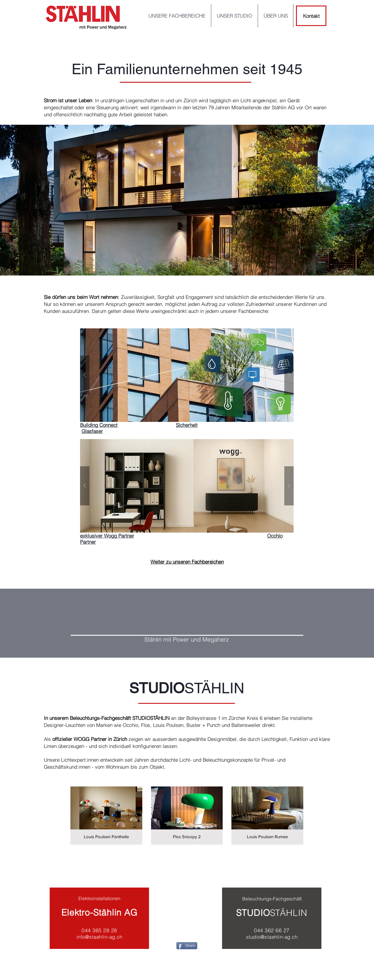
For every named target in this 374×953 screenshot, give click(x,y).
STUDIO (253, 912)
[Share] (186, 945)
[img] (106, 815)
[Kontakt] (311, 16)
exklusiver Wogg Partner (107, 536)
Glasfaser (92, 431)
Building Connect (98, 425)
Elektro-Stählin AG (99, 912)
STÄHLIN (288, 912)
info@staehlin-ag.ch (99, 937)
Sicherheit (187, 425)
